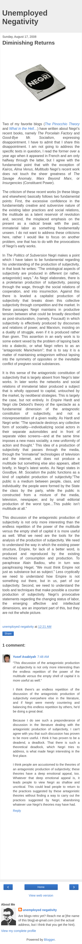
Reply (17, 810)
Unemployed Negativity (24, 17)
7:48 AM (43, 656)
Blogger (49, 939)
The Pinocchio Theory (62, 124)
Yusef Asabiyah (24, 656)
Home (40, 887)
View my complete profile (18, 931)
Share (8, 633)
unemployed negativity (40, 910)
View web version (41, 895)
